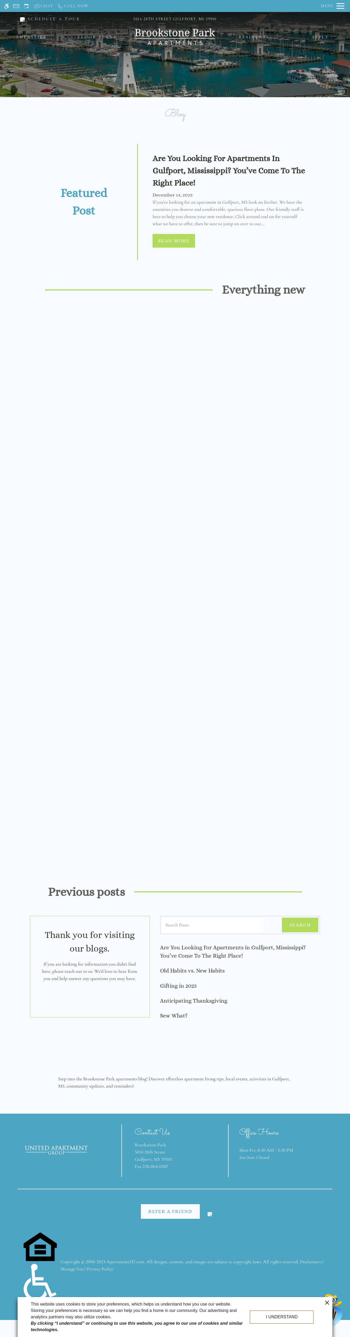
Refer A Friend (170, 1210)
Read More (174, 240)
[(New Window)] (22, 19)
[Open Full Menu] (332, 6)
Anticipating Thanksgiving (193, 1000)
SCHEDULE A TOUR (54, 19)
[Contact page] (16, 6)
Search (300, 924)
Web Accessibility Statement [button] (175, 1310)
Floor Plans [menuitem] (97, 37)
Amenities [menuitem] (31, 37)
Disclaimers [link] (311, 1261)
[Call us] (72, 6)
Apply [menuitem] (320, 37)
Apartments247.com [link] (125, 1261)
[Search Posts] (213, 924)
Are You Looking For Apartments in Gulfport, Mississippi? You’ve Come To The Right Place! (233, 951)
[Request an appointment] (26, 6)
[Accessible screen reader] (6, 6)
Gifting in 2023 (178, 985)
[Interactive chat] (43, 6)
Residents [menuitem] (254, 37)
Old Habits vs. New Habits (192, 970)
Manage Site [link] (72, 1268)
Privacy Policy (99, 1268)
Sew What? (174, 1015)
